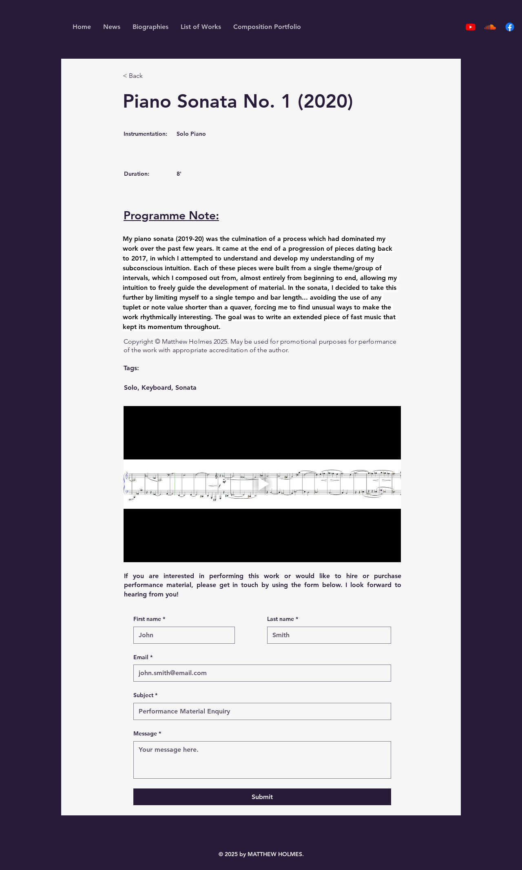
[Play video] (262, 484)
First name (149, 619)
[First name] (182, 635)
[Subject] (260, 711)
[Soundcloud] (490, 27)
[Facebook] (509, 27)
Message (147, 734)
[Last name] (327, 635)
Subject (145, 695)
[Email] (260, 673)
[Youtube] (470, 27)
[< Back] (150, 76)
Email (143, 658)
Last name (282, 619)
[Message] (262, 760)
